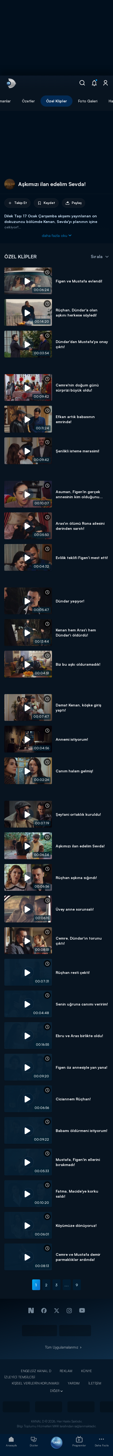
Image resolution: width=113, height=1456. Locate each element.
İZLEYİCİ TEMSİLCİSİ (19, 1377)
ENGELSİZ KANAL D (36, 1371)
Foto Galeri (87, 101)
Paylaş (73, 203)
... (67, 1285)
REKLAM (66, 1371)
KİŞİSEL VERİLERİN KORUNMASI (35, 1383)
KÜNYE (86, 1371)
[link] (10, 83)
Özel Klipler (56, 101)
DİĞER (54, 1391)
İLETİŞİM (94, 1383)
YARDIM (74, 1383)
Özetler (28, 101)
